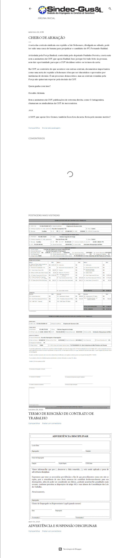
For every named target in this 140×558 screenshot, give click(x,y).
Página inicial (46, 18)
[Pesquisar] (110, 8)
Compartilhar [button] (34, 128)
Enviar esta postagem (51, 128)
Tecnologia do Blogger (70, 549)
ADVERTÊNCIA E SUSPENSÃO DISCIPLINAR (62, 525)
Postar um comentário (51, 423)
